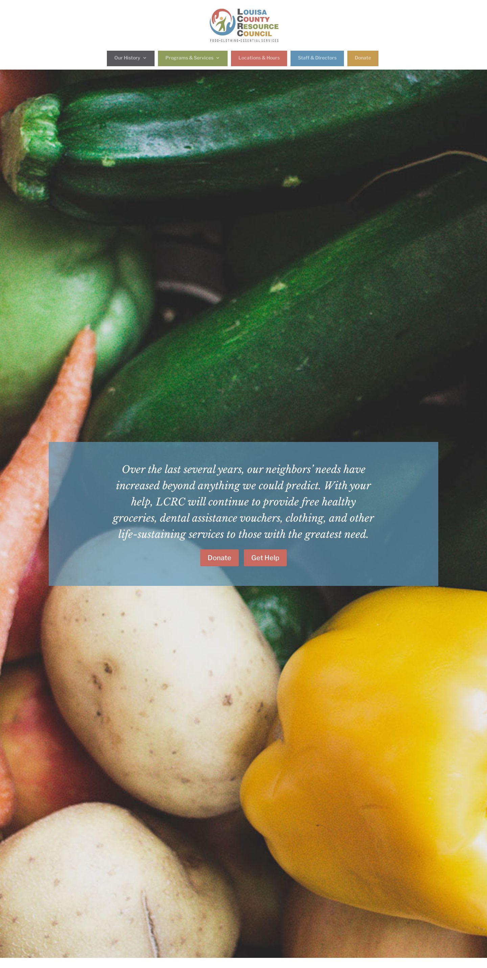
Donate (363, 57)
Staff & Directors (317, 57)
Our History (127, 57)
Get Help (265, 558)
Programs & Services (189, 57)
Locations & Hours (259, 57)
